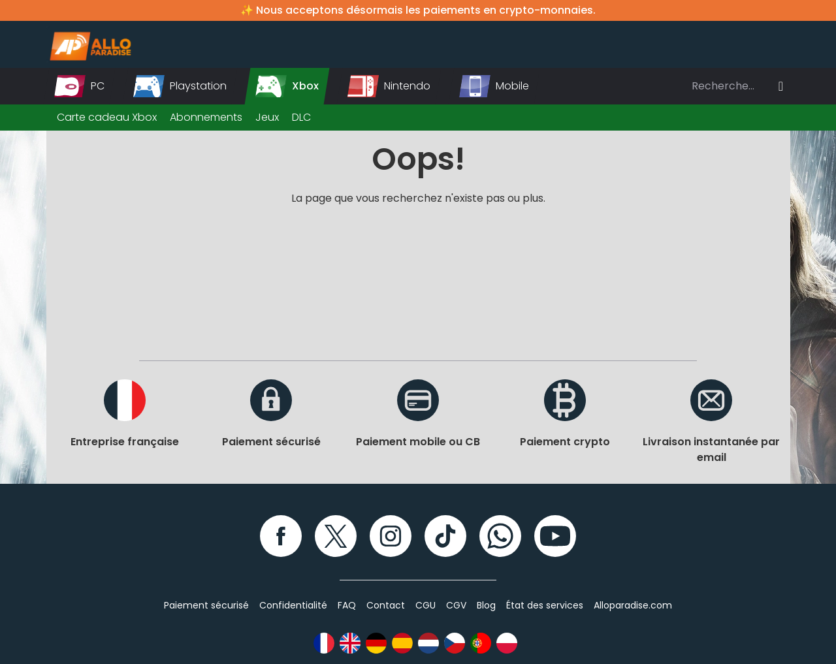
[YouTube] (555, 536)
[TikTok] (445, 536)
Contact (385, 605)
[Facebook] (281, 536)
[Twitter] (336, 536)
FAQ (347, 605)
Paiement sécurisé (206, 605)
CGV (456, 605)
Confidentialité (293, 605)
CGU (425, 605)
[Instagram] (390, 536)
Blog (486, 605)
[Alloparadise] (88, 44)
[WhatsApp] (500, 536)
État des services (544, 605)
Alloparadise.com (633, 605)
